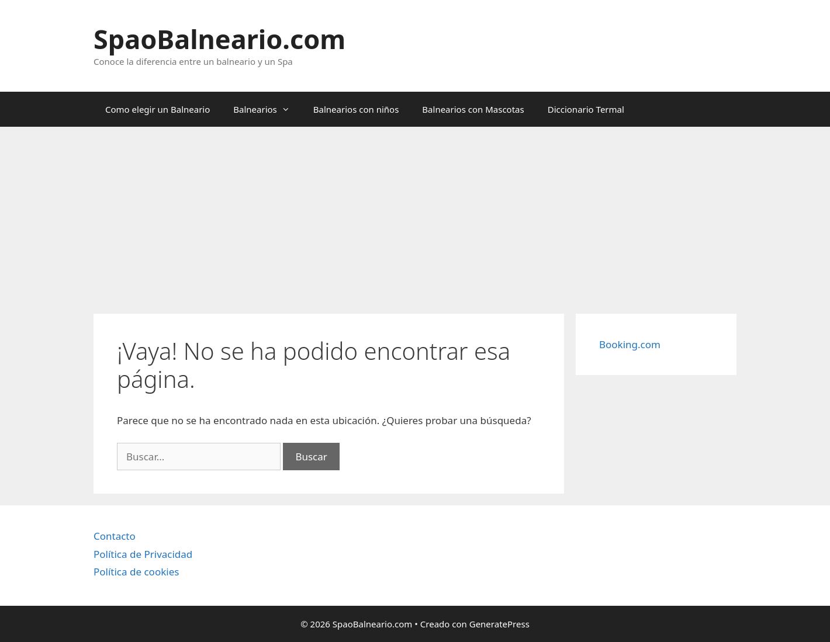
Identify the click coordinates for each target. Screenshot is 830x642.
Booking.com (629, 344)
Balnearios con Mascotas (473, 109)
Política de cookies (136, 571)
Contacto (115, 536)
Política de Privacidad (143, 554)
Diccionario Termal (586, 109)
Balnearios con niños (356, 109)
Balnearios (267, 109)
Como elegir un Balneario (157, 109)
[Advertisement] (415, 214)
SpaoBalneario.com (219, 39)
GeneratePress (499, 624)
